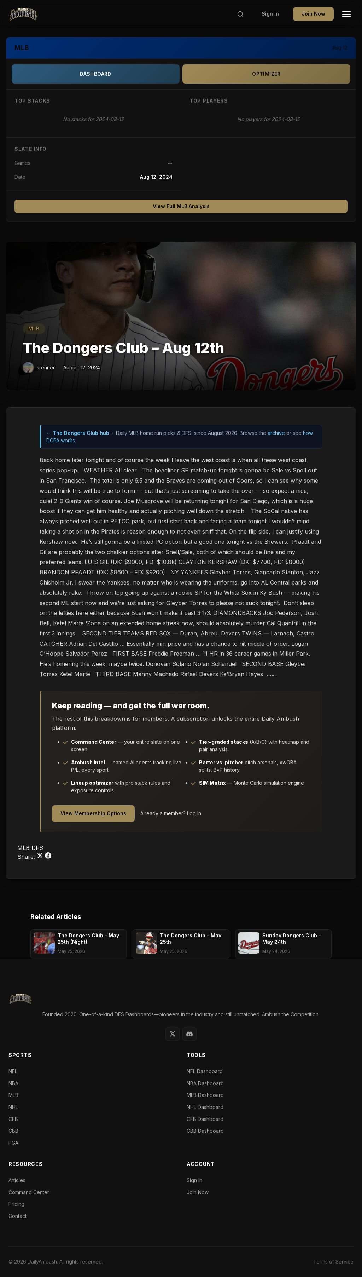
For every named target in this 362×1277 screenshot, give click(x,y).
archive (276, 433)
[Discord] (189, 1034)
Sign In (270, 14)
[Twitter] (172, 1034)
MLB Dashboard (205, 1095)
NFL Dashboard (205, 1071)
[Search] (240, 14)
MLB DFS (30, 847)
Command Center (28, 1192)
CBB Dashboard (205, 1131)
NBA (13, 1083)
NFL (12, 1071)
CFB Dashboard (205, 1119)
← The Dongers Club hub (77, 433)
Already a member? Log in (170, 813)
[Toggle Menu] (346, 14)
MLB (34, 329)
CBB (13, 1131)
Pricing (16, 1204)
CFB (13, 1119)
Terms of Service (333, 1262)
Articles (16, 1180)
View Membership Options (93, 813)
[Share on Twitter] (41, 856)
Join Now (313, 14)
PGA (13, 1143)
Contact (17, 1216)
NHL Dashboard (205, 1107)
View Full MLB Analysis (181, 206)
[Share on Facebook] (48, 856)
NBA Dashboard (205, 1083)
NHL (13, 1107)
